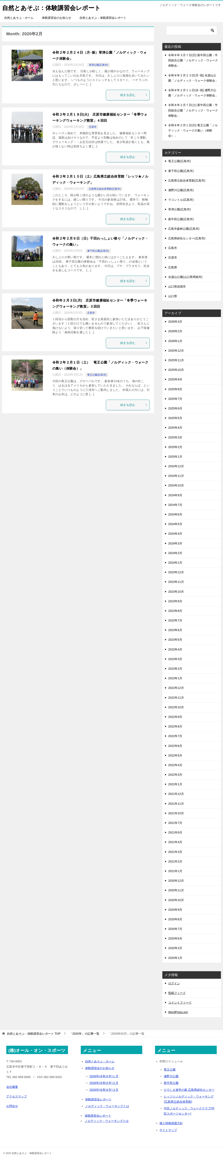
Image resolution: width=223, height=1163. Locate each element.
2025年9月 (175, 379)
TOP (33, 1033)
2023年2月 (175, 668)
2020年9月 (175, 909)
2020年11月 (176, 890)
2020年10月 (176, 900)
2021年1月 (175, 871)
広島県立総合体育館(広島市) (105, 188)
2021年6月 (175, 832)
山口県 (172, 296)
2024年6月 (175, 514)
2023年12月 (176, 572)
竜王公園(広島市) (96, 374)
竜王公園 (170, 1069)
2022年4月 (175, 765)
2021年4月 (175, 842)
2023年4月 (175, 649)
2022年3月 (175, 774)
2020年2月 (175, 948)
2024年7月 (175, 504)
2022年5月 (175, 755)
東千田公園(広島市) (98, 250)
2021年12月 (176, 794)
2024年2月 (175, 553)
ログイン (174, 983)
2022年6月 (175, 746)
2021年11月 (176, 803)
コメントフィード (180, 1002)
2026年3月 (175, 321)
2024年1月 (175, 562)
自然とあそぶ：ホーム (18, 17)
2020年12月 (176, 880)
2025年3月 (175, 437)
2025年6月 (175, 408)
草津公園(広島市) (98, 64)
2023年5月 (175, 639)
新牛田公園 (171, 1083)
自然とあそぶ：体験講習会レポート (53, 7)
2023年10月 (176, 591)
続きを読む (133, 95)
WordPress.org (178, 1012)
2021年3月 (175, 852)
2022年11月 (176, 697)
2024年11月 (176, 475)
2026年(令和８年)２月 (104, 1083)
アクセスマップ (16, 1096)
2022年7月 (175, 736)
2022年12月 (176, 687)
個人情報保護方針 (171, 1123)
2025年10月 (176, 369)
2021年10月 (176, 813)
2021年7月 (175, 823)
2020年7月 (175, 929)
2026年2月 (175, 331)
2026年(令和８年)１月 (104, 1076)
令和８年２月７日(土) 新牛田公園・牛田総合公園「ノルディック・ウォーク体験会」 (193, 110)
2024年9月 (175, 495)
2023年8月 (175, 610)
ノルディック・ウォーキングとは (107, 1106)
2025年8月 (175, 389)
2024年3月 (175, 543)
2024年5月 (175, 524)
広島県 (172, 267)
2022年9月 (175, 717)
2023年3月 (175, 659)
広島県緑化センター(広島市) (186, 238)
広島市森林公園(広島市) (183, 228)
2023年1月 (175, 678)
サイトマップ (168, 1130)
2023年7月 (175, 620)
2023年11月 (176, 581)
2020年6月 (175, 938)
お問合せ (12, 1106)
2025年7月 (175, 398)
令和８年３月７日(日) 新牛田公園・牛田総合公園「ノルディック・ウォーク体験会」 (193, 60)
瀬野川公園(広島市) (181, 190)
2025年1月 (175, 456)
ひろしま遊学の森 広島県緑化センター (189, 1089)
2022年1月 (175, 784)
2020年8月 (175, 919)
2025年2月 (175, 447)
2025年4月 (175, 427)
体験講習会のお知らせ (56, 17)
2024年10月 (176, 485)
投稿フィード (177, 993)
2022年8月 (175, 726)
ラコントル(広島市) (181, 199)
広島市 (172, 248)
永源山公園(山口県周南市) (185, 277)
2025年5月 (175, 418)
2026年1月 (175, 341)
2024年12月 (176, 466)
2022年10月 (176, 707)
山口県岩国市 (177, 286)
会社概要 (12, 1086)
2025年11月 (176, 360)
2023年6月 (175, 630)
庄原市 (92, 126)
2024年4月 (175, 533)
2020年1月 (175, 958)
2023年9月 (175, 601)
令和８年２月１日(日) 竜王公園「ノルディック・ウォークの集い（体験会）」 (193, 130)
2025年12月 (176, 350)
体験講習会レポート (98, 1099)
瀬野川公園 (171, 1076)
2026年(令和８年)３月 (104, 1089)
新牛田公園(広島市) (181, 219)
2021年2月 (175, 861)
